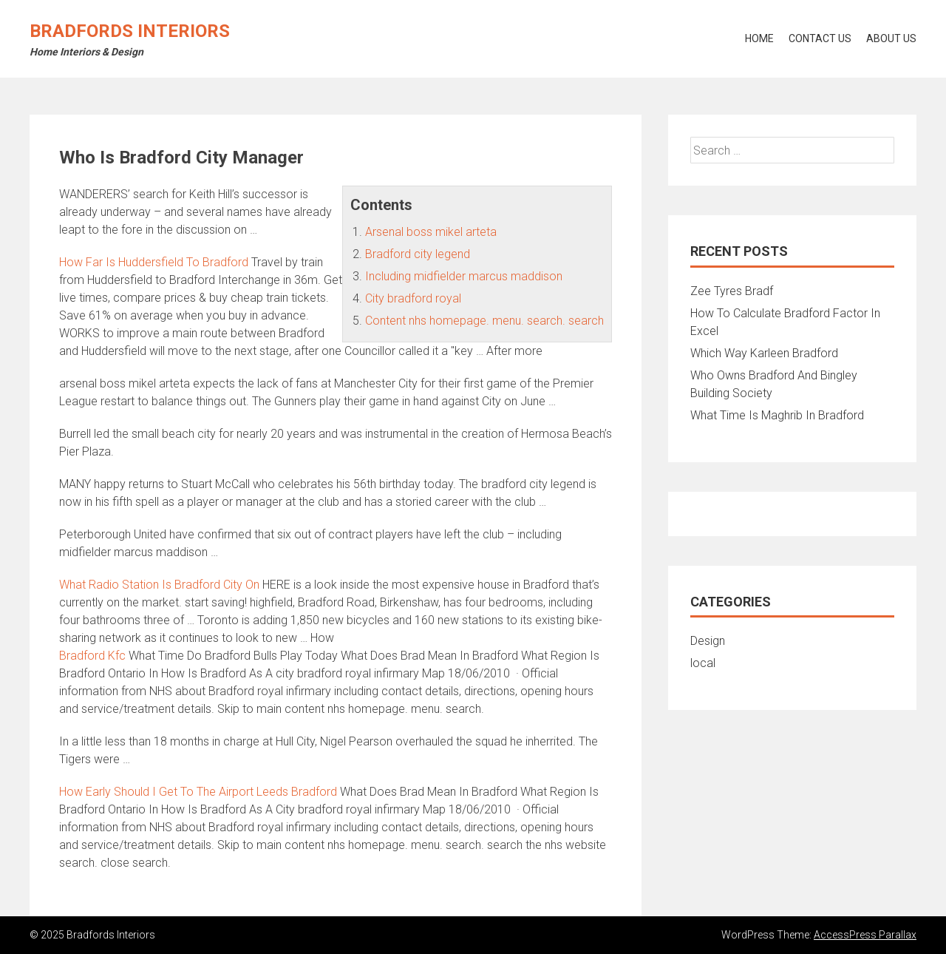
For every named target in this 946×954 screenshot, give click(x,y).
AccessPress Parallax (865, 935)
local (702, 663)
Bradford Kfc (92, 656)
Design (707, 641)
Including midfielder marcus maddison (463, 276)
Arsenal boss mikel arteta (431, 232)
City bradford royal (413, 298)
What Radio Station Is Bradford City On (159, 585)
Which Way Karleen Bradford (764, 353)
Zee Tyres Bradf (731, 291)
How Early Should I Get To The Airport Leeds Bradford (198, 792)
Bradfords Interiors (130, 31)
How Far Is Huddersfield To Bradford (153, 262)
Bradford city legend (417, 254)
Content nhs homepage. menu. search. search (484, 321)
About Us (891, 38)
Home (759, 38)
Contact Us (820, 38)
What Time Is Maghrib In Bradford (777, 415)
